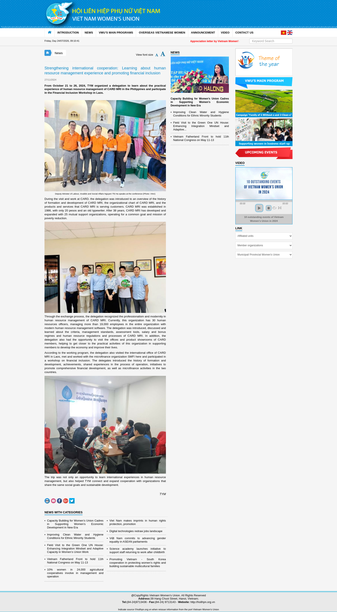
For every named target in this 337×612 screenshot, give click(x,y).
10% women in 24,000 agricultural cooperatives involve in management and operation (75, 573)
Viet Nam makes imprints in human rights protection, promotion (137, 522)
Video (240, 163)
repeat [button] (274, 208)
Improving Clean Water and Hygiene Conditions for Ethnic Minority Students (75, 536)
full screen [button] (279, 208)
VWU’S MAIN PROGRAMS (116, 32)
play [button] (259, 208)
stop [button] (269, 208)
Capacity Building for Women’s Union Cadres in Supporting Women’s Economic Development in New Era (75, 524)
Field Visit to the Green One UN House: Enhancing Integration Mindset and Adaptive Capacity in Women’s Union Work (75, 548)
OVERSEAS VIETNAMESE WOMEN (162, 32)
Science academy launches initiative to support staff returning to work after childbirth (137, 550)
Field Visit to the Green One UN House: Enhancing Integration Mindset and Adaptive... (201, 126)
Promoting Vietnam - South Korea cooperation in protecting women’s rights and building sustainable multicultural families (137, 563)
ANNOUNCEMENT (203, 32)
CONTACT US (244, 32)
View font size (144, 54)
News (59, 53)
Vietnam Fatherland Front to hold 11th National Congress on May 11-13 (75, 560)
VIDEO (225, 32)
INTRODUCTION (68, 32)
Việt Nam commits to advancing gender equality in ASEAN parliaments (137, 540)
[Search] (271, 41)
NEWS (89, 32)
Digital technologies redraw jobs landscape (135, 531)
